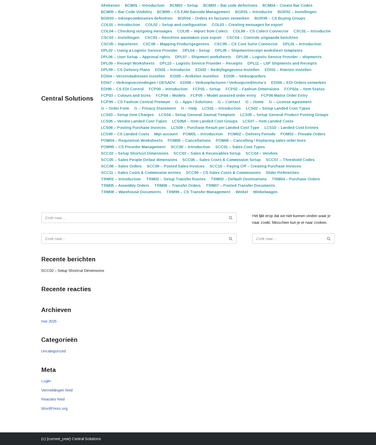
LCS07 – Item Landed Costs (268, 121)
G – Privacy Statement (155, 108)
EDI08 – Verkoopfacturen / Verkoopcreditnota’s (223, 82)
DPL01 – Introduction (302, 44)
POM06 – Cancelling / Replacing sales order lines (261, 140)
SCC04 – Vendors (262, 153)
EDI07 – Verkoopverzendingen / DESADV (138, 82)
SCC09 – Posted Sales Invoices (175, 166)
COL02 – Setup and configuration (176, 24)
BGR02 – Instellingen (297, 12)
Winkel (242, 192)
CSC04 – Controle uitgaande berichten (262, 37)
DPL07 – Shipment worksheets (203, 57)
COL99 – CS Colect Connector (260, 31)
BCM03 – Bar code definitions (230, 5)
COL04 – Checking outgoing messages (136, 31)
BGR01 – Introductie (253, 12)
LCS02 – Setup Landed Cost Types (278, 108)
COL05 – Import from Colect (202, 31)
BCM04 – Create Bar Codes (287, 5)
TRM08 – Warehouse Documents (131, 192)
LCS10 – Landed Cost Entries (291, 127)
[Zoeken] (133, 217)
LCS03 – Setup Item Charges (127, 114)
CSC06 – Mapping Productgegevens (176, 44)
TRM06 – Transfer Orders (177, 185)
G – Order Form (115, 108)
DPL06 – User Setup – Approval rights (135, 57)
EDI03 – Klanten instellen (288, 69)
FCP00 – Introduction (168, 89)
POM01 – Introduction (203, 134)
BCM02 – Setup (184, 5)
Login (46, 381)
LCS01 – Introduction (221, 108)
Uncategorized (53, 351)
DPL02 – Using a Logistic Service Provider (139, 50)
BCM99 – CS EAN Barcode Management (193, 12)
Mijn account (166, 134)
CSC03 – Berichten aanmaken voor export (183, 37)
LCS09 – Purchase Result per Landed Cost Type (215, 127)
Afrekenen (110, 5)
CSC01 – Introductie (312, 31)
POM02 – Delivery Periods (251, 134)
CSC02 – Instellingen (120, 37)
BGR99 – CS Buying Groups (279, 18)
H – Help (189, 108)
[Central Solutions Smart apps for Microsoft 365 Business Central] (67, 98)
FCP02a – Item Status (304, 89)
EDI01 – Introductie (172, 69)
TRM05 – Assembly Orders (125, 185)
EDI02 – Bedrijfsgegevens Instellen (227, 69)
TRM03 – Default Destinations (239, 179)
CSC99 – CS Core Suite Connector (246, 44)
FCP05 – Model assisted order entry (223, 95)
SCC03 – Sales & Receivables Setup (207, 153)
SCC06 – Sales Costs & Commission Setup (221, 159)
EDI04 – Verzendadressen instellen (133, 76)
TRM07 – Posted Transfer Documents (240, 185)
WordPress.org (54, 408)
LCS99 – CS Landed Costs (125, 134)
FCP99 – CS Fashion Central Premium (135, 102)
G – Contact (229, 102)
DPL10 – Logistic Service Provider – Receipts (201, 63)
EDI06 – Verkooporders (245, 76)
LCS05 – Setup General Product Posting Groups (284, 114)
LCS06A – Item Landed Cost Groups (204, 121)
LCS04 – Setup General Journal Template (197, 114)
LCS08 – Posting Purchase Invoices (133, 127)
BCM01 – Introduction (145, 5)
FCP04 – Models (170, 95)
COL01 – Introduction (120, 24)
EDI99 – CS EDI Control (122, 89)
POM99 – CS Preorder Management (133, 147)
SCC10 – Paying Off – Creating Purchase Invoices (255, 166)
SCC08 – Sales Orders (121, 166)
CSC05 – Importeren (119, 44)
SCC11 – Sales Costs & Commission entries (141, 172)
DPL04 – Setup (196, 50)
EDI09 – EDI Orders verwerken (298, 82)
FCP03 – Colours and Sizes (126, 95)
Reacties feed (53, 399)
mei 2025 (49, 321)
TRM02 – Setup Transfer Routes (176, 179)
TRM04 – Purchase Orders (296, 179)
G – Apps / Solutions (193, 102)
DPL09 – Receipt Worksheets (128, 63)
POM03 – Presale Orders (302, 134)
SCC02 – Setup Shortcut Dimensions (134, 153)
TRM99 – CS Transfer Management (198, 192)
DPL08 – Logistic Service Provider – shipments (278, 57)
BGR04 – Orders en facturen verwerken (213, 18)
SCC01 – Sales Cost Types (240, 147)
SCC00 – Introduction (190, 147)
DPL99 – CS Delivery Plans (125, 69)
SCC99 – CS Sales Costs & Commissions (223, 172)
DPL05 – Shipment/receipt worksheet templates (258, 50)
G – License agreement (290, 102)
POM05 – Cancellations (189, 140)
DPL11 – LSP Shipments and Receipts (282, 63)
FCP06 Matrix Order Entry (284, 95)
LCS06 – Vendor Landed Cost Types (134, 121)
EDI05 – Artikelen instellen (194, 76)
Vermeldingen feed (57, 390)
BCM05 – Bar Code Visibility (126, 12)
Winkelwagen (265, 192)
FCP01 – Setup (206, 89)
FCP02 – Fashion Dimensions (252, 89)
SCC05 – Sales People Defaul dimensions (139, 159)
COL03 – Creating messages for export (247, 24)
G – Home (254, 102)
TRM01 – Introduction (121, 179)
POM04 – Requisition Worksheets (132, 140)
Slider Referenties (282, 172)
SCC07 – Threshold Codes (290, 159)
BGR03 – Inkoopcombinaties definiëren (137, 18)
